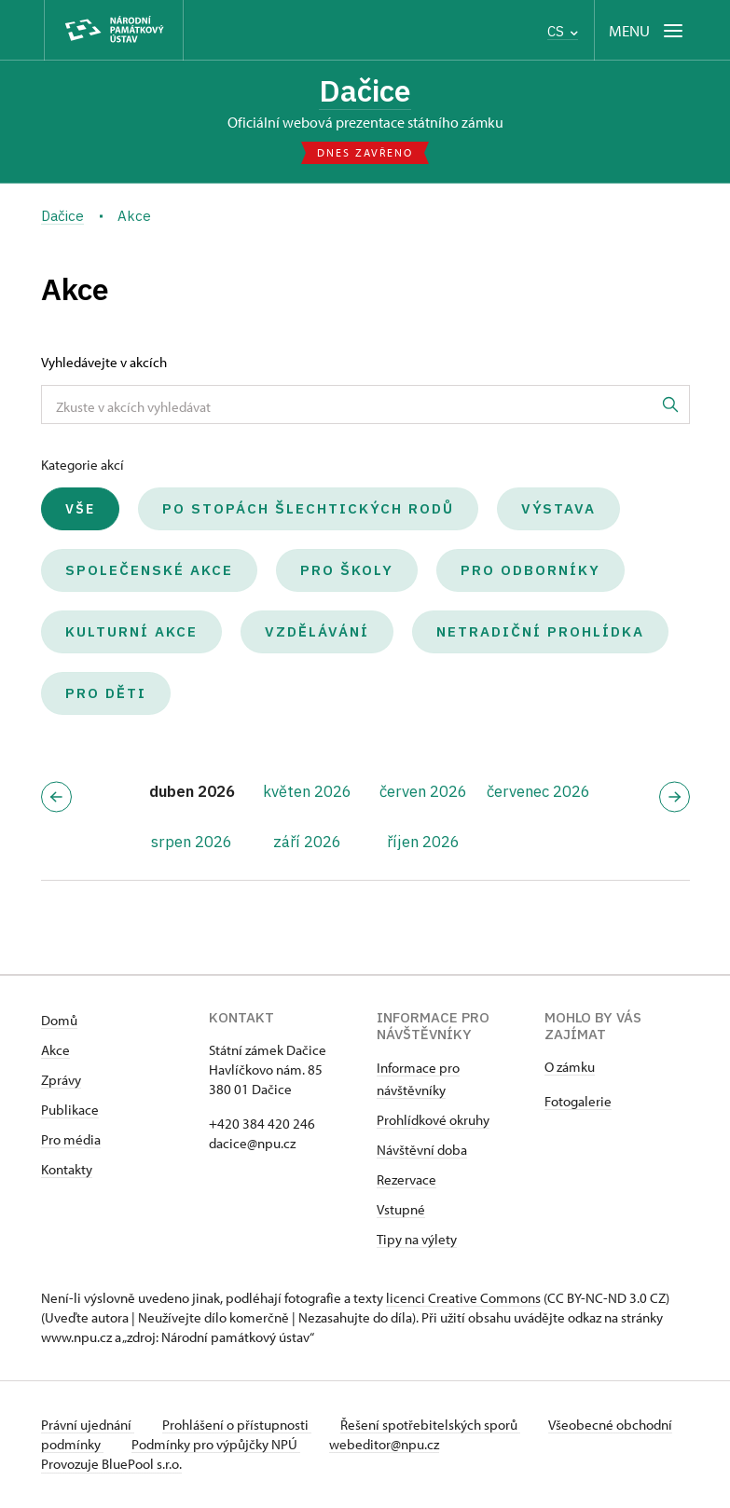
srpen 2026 (191, 841)
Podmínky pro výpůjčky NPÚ (276, 1445)
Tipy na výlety (417, 1240)
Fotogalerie (578, 1102)
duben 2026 (192, 792)
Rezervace (406, 1180)
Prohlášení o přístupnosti (238, 1425)
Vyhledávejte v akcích (104, 363)
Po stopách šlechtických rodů (308, 509)
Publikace (70, 1110)
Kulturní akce (131, 632)
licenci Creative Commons (463, 1299)
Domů (59, 1021)
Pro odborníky (530, 571)
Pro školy (346, 571)
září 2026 (307, 841)
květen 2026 (307, 792)
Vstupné (401, 1210)
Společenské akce (149, 571)
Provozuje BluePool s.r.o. (111, 1465)
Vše (80, 509)
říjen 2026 (423, 841)
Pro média (71, 1140)
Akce (55, 1051)
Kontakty (66, 1170)
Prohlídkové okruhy (433, 1121)
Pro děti (105, 694)
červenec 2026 (538, 792)
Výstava (558, 509)
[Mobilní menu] (647, 30)
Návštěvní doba (422, 1150)
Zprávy (61, 1081)
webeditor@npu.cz (446, 1445)
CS (562, 31)
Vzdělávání (317, 632)
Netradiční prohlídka (540, 632)
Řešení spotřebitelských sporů (433, 1425)
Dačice (365, 90)
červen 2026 (423, 792)
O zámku (569, 1067)
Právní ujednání (87, 1425)
